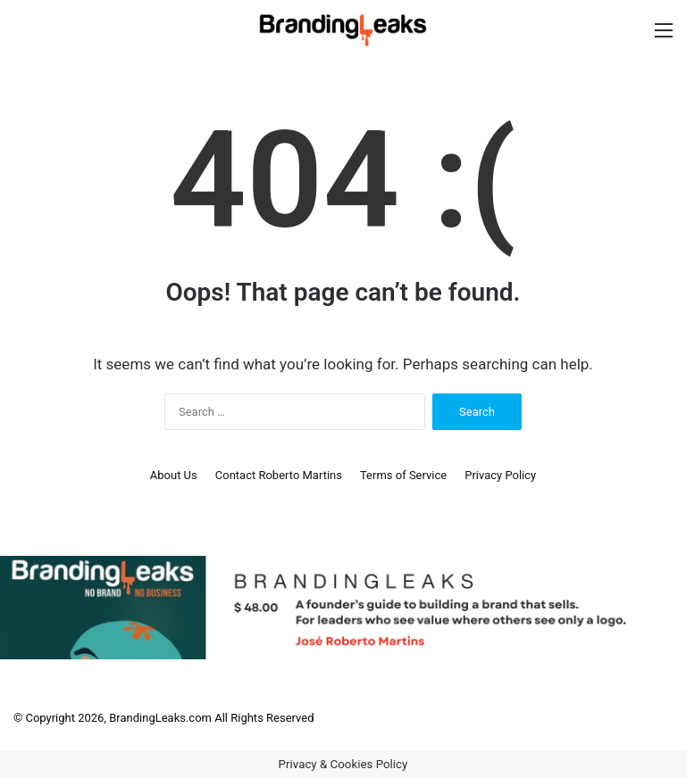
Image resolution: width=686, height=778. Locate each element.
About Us (173, 475)
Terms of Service (403, 475)
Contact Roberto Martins (278, 475)
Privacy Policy (500, 475)
